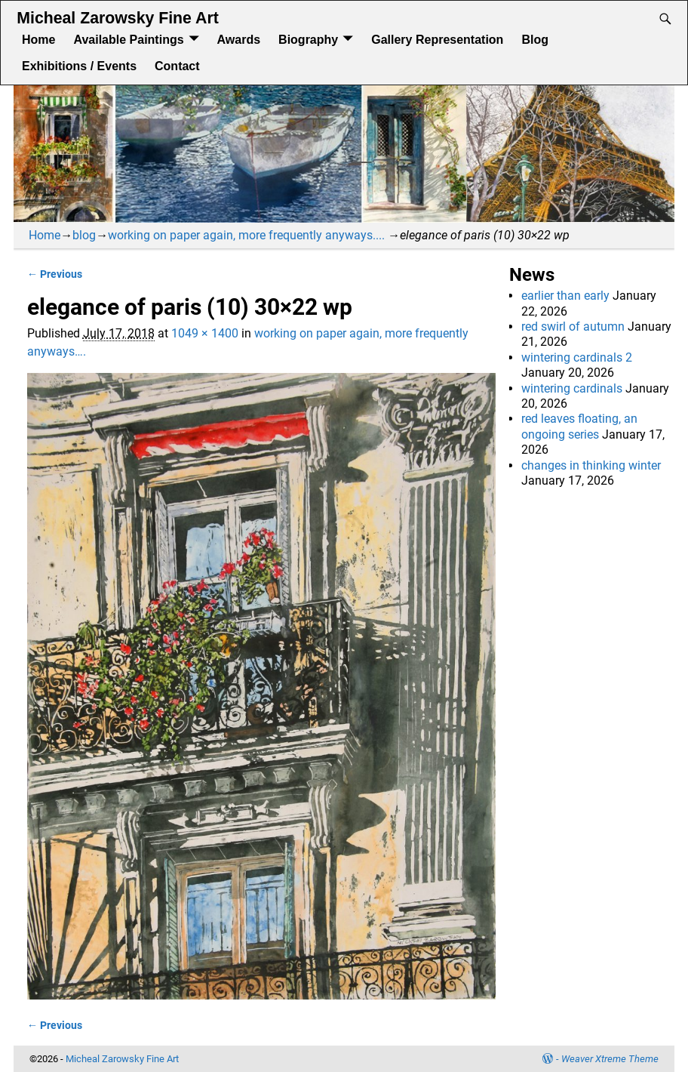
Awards (239, 39)
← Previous (54, 274)
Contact (177, 66)
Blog (534, 39)
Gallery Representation (437, 39)
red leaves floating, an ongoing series (579, 426)
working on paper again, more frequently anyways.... (246, 235)
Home (38, 39)
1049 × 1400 (204, 333)
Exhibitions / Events (79, 66)
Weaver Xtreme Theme (610, 1058)
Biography (308, 39)
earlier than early (565, 295)
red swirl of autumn (573, 326)
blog (84, 235)
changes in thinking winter (591, 465)
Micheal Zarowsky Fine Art (117, 18)
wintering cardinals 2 (576, 357)
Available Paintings (128, 39)
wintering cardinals (571, 388)
